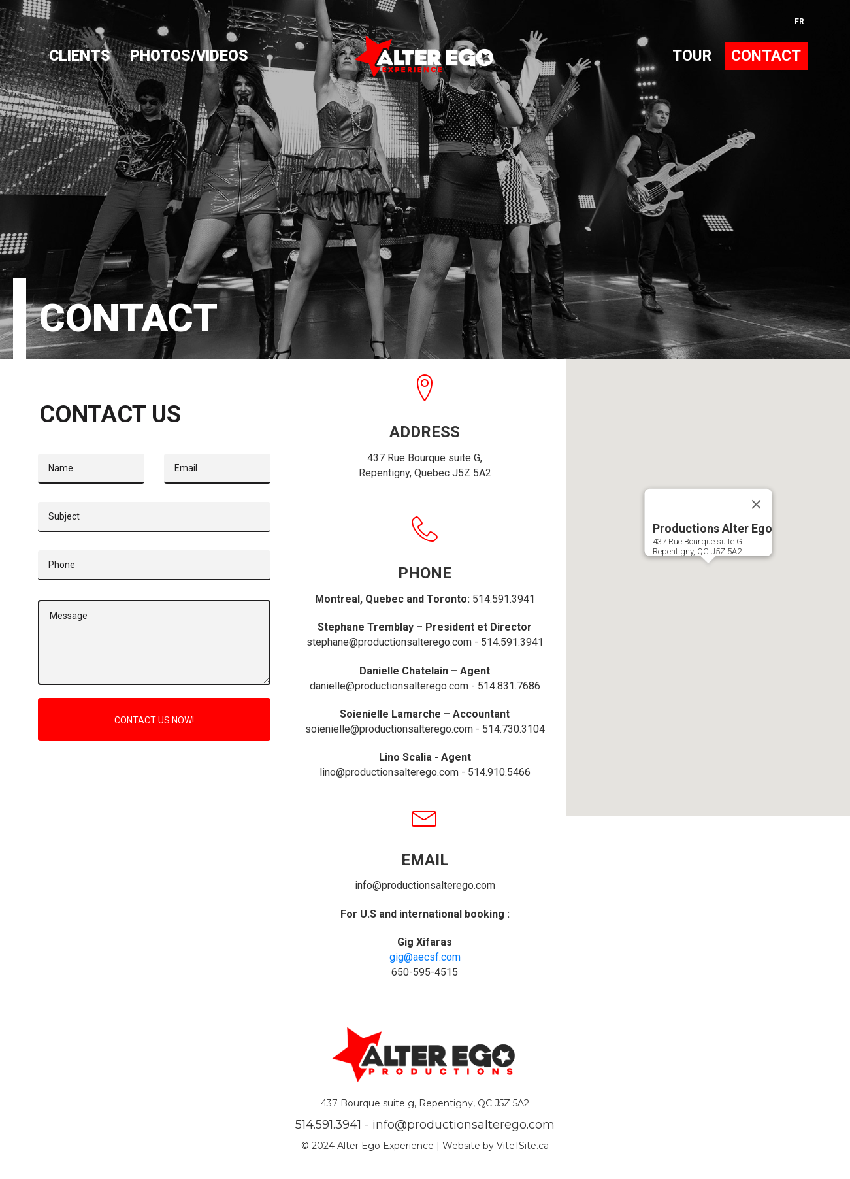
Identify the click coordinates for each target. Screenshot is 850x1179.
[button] (708, 575)
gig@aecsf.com (425, 957)
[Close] (756, 504)
